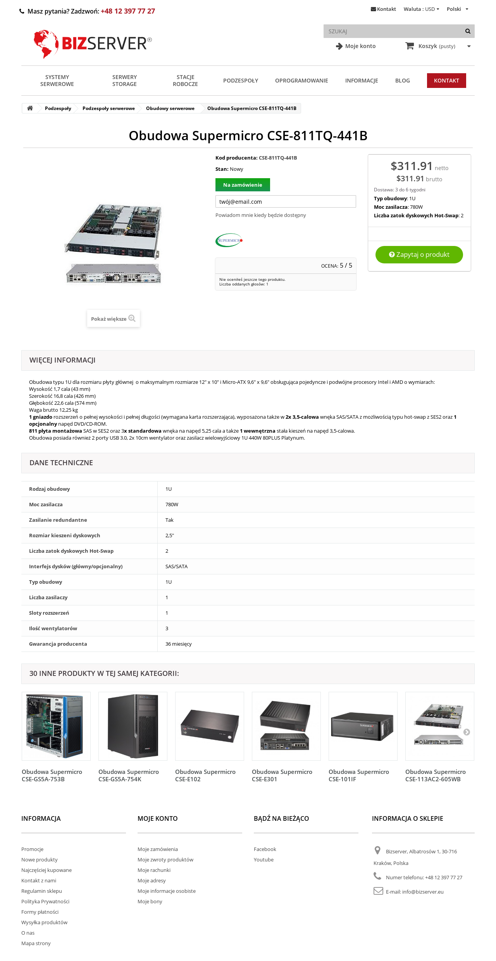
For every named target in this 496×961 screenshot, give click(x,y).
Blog (402, 80)
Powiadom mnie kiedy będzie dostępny (260, 214)
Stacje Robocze (185, 80)
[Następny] (466, 732)
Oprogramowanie (301, 80)
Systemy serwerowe (57, 80)
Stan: (222, 168)
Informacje (361, 80)
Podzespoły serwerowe (109, 108)
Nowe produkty (39, 859)
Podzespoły (240, 80)
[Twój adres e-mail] (285, 201)
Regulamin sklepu (41, 890)
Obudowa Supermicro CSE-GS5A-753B (52, 775)
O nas (27, 932)
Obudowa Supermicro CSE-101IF (359, 775)
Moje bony (150, 901)
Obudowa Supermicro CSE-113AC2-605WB (435, 775)
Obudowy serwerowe (170, 108)
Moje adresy (152, 880)
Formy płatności (40, 911)
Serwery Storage (124, 80)
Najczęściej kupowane (46, 869)
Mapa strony (36, 943)
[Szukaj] (468, 31)
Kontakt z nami (38, 880)
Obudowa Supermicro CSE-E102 (205, 775)
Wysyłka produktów (44, 922)
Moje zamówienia (158, 849)
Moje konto (360, 46)
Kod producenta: (236, 157)
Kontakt (386, 8)
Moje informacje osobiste (167, 890)
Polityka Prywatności (45, 901)
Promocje (32, 849)
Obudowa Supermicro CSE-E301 (282, 775)
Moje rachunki (154, 869)
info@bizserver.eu (423, 891)
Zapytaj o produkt (419, 254)
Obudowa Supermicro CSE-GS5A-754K (128, 775)
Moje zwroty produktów (165, 859)
